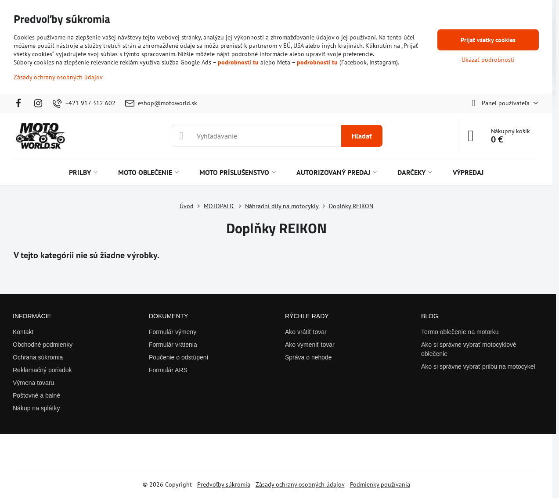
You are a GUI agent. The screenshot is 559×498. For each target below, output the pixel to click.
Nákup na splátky (36, 408)
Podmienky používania (380, 484)
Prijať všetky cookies (488, 40)
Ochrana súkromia (38, 357)
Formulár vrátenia (173, 344)
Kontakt (23, 331)
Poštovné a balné (36, 395)
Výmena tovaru (33, 382)
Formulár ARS (168, 370)
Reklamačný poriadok (42, 370)
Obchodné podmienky (42, 344)
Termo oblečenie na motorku (460, 331)
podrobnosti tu (238, 62)
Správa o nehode (308, 357)
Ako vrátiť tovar (306, 331)
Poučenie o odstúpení (178, 357)
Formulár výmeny (172, 331)
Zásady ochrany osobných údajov (300, 484)
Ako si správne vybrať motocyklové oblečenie (468, 349)
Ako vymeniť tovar (310, 344)
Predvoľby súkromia (223, 484)
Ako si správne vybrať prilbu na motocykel (478, 366)
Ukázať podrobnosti (488, 60)
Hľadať (362, 136)
